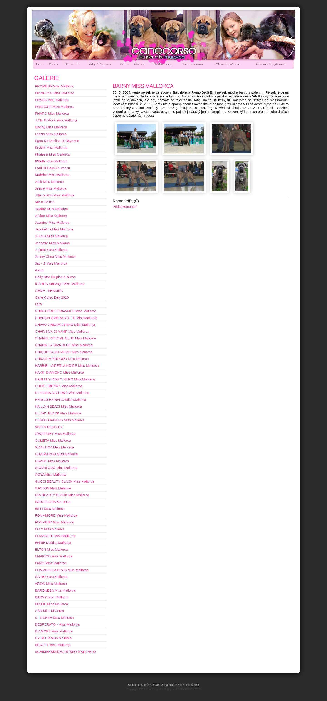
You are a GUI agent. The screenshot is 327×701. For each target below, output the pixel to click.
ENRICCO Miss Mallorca (53, 556)
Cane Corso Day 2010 (52, 297)
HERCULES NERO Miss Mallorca (60, 399)
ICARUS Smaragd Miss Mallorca (59, 284)
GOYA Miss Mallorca (50, 474)
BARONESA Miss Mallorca (55, 590)
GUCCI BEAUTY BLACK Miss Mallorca (64, 481)
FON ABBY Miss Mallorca (54, 522)
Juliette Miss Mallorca (51, 250)
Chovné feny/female (271, 64)
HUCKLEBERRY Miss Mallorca (58, 386)
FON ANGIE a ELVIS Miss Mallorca (62, 570)
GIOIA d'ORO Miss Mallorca (56, 468)
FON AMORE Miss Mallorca (56, 515)
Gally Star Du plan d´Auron (55, 277)
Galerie (139, 64)
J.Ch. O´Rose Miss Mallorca (56, 120)
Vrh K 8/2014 (45, 202)
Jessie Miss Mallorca (50, 188)
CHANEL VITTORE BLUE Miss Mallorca (65, 338)
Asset (39, 270)
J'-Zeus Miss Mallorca (51, 236)
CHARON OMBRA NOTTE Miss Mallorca (66, 318)
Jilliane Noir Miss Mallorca (54, 195)
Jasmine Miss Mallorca (52, 222)
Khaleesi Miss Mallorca (52, 154)
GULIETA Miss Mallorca (53, 440)
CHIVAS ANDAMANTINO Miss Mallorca (65, 325)
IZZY (38, 304)
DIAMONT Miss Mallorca (53, 631)
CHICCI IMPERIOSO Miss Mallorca (62, 359)
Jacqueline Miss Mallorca (54, 229)
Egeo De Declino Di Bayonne (57, 141)
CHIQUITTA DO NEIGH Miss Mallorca (63, 352)
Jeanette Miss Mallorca (52, 243)
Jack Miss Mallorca (49, 181)
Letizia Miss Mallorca (51, 134)
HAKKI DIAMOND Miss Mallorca (59, 372)
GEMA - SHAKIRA (49, 290)
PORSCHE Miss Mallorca (54, 107)
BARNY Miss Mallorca (51, 597)
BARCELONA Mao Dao (53, 502)
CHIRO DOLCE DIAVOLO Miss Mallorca (65, 311)
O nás (53, 64)
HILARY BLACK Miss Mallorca (58, 413)
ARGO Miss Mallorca (51, 583)
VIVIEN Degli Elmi (48, 427)
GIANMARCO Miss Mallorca (56, 454)
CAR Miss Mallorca (49, 611)
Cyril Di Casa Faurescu (52, 168)
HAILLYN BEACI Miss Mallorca (58, 406)
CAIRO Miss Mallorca (51, 577)
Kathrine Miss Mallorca (52, 175)
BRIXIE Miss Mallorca (51, 604)
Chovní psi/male (228, 64)
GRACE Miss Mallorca (52, 461)
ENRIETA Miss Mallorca (53, 543)
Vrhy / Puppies (100, 64)
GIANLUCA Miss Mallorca (54, 447)
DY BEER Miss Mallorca (53, 638)
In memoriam (193, 64)
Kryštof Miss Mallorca (51, 147)
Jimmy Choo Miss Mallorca (55, 256)
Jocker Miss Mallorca (51, 216)
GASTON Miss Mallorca (53, 488)
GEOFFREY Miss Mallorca (55, 434)
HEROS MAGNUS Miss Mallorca (60, 420)
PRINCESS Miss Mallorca (54, 93)
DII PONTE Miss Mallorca (54, 617)
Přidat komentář (125, 206)
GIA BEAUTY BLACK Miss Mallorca (62, 495)
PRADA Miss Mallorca (51, 100)
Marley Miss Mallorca (51, 127)
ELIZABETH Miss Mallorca (55, 536)
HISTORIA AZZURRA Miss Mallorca (62, 393)
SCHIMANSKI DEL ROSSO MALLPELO (65, 652)
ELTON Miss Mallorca (51, 549)
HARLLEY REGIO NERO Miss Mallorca (65, 379)
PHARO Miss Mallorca (52, 113)
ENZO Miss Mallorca (50, 563)
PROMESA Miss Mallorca (54, 86)
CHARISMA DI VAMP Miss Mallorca (62, 331)
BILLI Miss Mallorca (50, 508)
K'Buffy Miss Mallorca (51, 161)
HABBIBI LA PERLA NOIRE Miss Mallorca (67, 365)
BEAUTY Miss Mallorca (52, 645)
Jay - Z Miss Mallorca (51, 263)
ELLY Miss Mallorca (50, 529)
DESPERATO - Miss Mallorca (57, 624)
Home (39, 64)
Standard (71, 64)
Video (124, 64)
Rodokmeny (163, 64)
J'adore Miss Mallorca (51, 209)
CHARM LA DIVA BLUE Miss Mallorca (63, 345)
